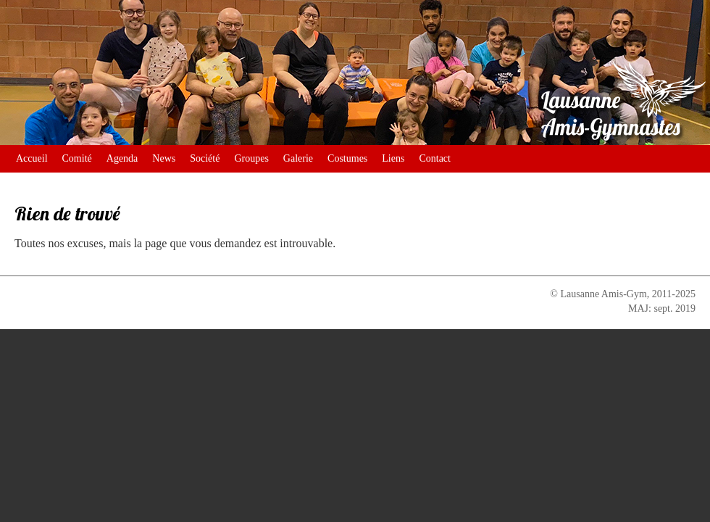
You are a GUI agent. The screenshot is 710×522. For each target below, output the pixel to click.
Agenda (122, 158)
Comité (77, 158)
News (163, 158)
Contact (435, 158)
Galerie (298, 158)
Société (205, 158)
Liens (393, 158)
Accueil (32, 158)
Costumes (347, 158)
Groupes (251, 158)
